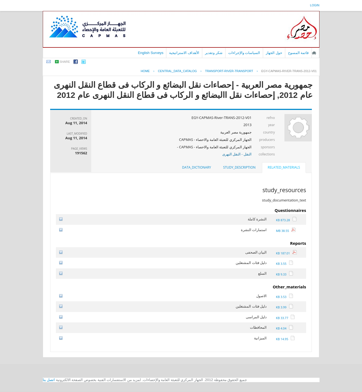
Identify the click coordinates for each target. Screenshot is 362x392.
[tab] (284, 168)
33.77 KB (285, 318)
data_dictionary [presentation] (196, 167)
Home (145, 71)
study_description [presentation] (239, 167)
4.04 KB (284, 328)
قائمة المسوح (298, 53)
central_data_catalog (177, 71)
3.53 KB (284, 297)
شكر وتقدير (214, 53)
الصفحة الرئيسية (314, 53)
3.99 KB (284, 307)
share (65, 61)
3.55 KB (284, 264)
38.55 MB (286, 231)
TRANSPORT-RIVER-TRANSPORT (229, 71)
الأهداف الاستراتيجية (184, 53)
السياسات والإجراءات (244, 53)
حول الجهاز (274, 53)
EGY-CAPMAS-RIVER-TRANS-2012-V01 (289, 71)
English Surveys (150, 53)
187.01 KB (286, 253)
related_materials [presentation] (284, 167)
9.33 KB (284, 274)
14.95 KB (285, 339)
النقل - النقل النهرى (237, 154)
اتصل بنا (49, 380)
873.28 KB (286, 220)
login (314, 5)
